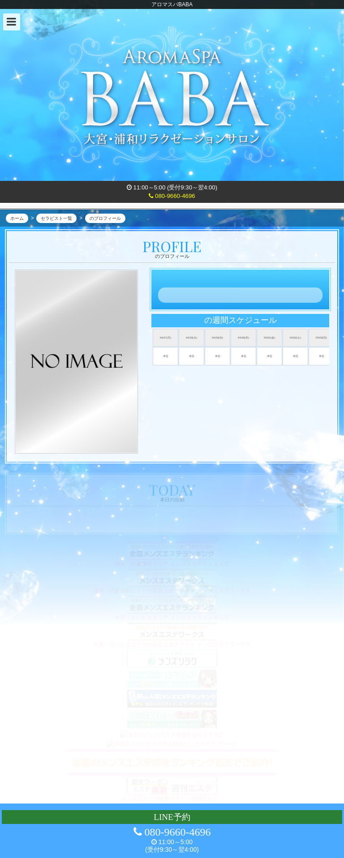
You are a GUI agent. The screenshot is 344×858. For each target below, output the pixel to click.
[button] (11, 21)
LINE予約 (172, 817)
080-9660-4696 (172, 196)
